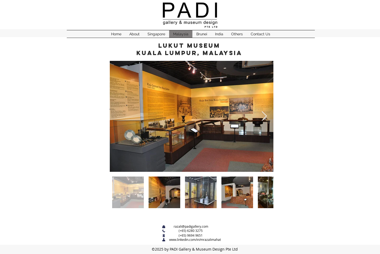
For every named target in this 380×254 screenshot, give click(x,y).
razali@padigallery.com (191, 226)
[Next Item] (264, 116)
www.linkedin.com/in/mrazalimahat (195, 239)
